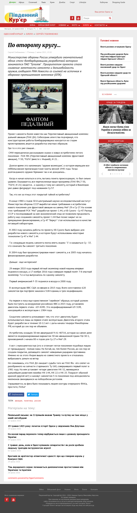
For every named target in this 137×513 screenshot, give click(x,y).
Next (129, 174)
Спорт (72, 2)
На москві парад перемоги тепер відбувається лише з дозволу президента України (48, 435)
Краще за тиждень (116, 102)
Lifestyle (82, 2)
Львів (43, 2)
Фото (76, 25)
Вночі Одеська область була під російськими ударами (114, 82)
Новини (64, 25)
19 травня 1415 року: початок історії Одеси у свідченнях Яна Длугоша (46, 426)
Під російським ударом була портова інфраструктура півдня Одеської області (114, 56)
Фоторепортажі (116, 141)
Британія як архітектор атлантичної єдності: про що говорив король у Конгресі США (46, 457)
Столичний (33, 2)
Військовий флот (47, 25)
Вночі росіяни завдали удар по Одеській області (115, 74)
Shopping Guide (118, 2)
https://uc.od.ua (27, 14)
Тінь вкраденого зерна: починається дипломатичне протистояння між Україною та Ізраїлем (45, 468)
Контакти (101, 25)
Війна (32, 25)
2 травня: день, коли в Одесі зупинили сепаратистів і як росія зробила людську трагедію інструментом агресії (46, 446)
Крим (52, 2)
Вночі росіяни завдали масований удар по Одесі (112, 65)
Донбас (62, 2)
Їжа (94, 2)
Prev (102, 174)
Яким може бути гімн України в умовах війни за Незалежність (116, 129)
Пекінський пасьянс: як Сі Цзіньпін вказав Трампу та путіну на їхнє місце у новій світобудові (48, 416)
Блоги (87, 25)
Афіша (21, 2)
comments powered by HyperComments (26, 478)
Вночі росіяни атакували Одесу (115, 46)
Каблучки (104, 2)
